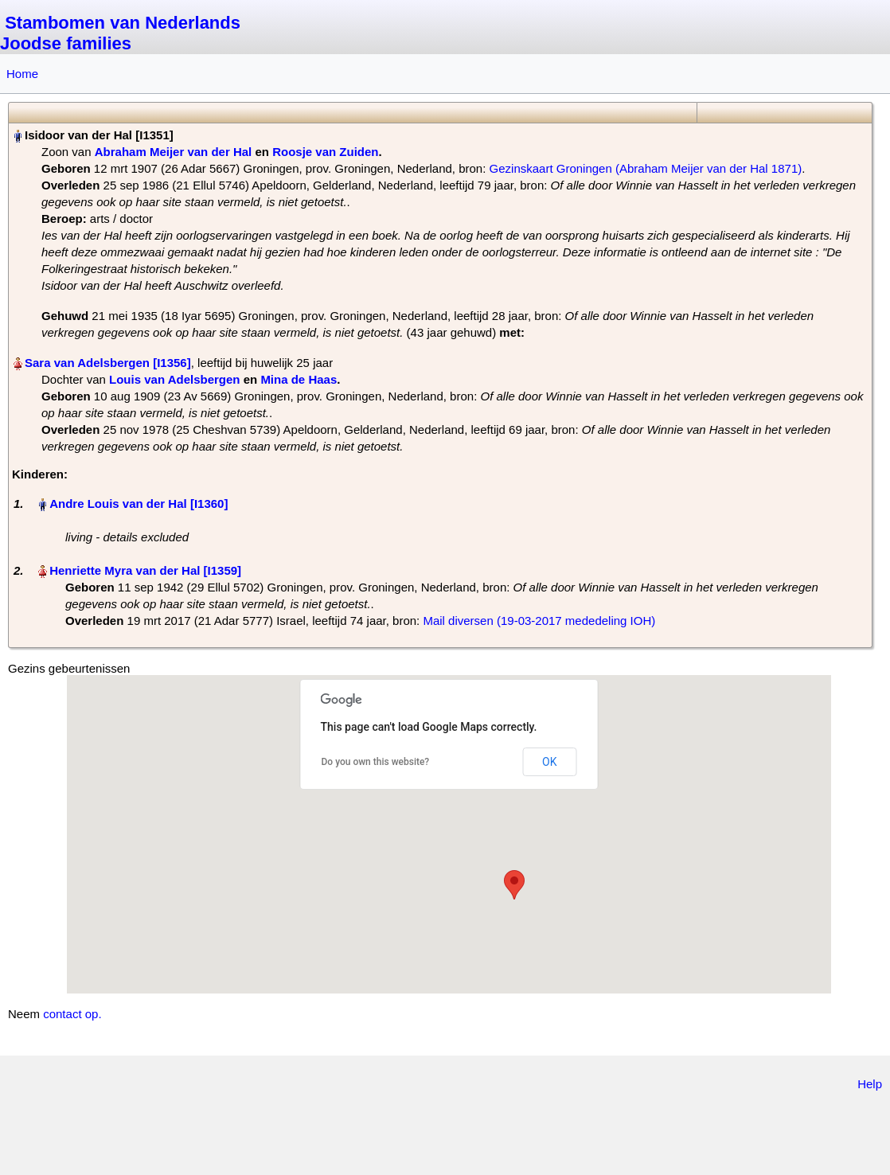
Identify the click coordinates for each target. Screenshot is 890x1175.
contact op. (72, 1014)
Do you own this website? (376, 761)
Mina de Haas (298, 379)
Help (869, 1084)
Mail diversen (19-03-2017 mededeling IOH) (539, 620)
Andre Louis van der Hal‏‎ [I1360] (138, 503)
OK (549, 761)
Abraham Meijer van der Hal (173, 151)
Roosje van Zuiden (325, 151)
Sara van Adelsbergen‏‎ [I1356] (108, 362)
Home (22, 73)
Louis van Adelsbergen (174, 379)
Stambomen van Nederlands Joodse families (120, 33)
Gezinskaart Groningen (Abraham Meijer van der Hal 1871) (646, 168)
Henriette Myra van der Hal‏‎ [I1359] (145, 570)
